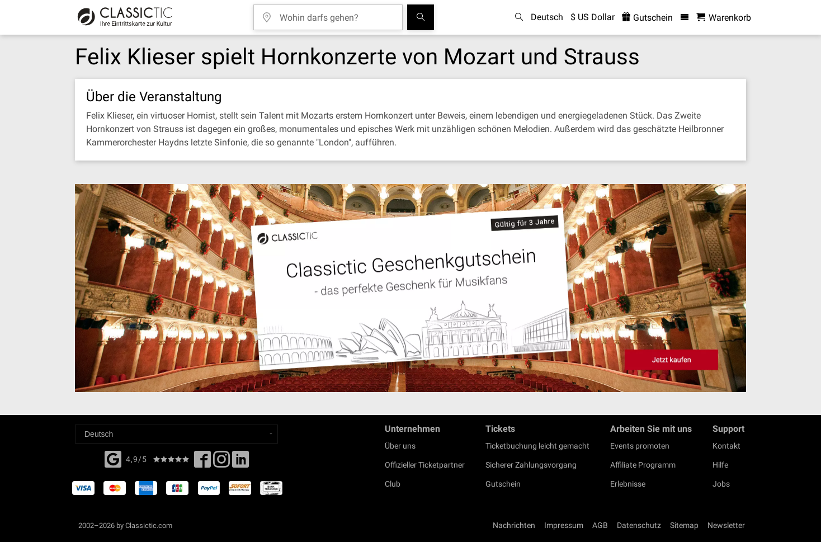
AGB (600, 525)
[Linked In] (240, 462)
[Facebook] (113, 458)
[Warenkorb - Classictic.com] (723, 17)
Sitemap (684, 525)
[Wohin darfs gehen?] (336, 13)
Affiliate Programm (643, 464)
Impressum (563, 525)
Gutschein (503, 483)
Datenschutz (639, 525)
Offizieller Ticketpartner (425, 464)
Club (392, 483)
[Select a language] (176, 434)
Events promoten (639, 445)
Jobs (721, 483)
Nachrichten (514, 525)
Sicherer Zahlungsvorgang (531, 464)
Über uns (400, 445)
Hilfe (720, 464)
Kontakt (726, 445)
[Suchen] (420, 17)
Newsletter (726, 525)
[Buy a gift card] (410, 288)
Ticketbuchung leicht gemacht (537, 445)
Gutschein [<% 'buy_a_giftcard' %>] (647, 17)
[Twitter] (221, 462)
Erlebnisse (627, 483)
